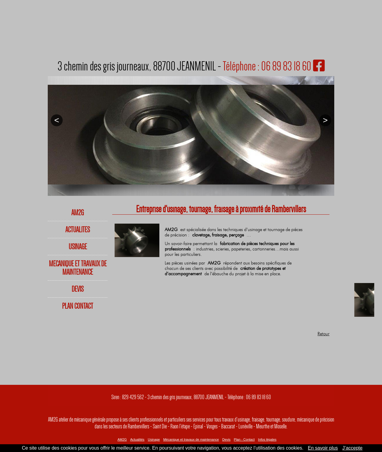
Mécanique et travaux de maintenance (191, 439)
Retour (323, 333)
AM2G (77, 212)
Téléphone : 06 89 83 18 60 (267, 66)
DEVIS (78, 289)
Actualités (137, 439)
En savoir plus (323, 448)
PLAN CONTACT (77, 306)
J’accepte (352, 448)
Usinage (154, 439)
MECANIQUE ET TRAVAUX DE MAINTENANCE (78, 267)
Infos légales (267, 439)
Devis (226, 439)
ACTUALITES (77, 229)
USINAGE (78, 246)
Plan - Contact (244, 439)
